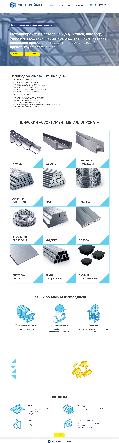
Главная (52, 5)
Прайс (16, 50)
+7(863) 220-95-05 (101, 5)
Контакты (79, 5)
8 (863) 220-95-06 (32, 410)
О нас (70, 5)
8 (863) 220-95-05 (32, 408)
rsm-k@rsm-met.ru (33, 421)
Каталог (61, 5)
